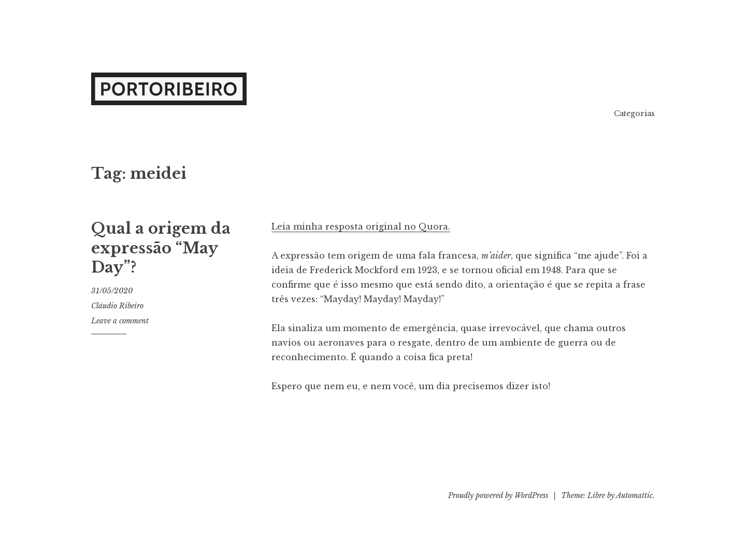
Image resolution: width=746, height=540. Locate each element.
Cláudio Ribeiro (117, 305)
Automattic (634, 495)
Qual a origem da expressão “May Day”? (161, 248)
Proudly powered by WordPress (498, 495)
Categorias (634, 113)
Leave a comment (120, 320)
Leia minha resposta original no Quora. (360, 226)
